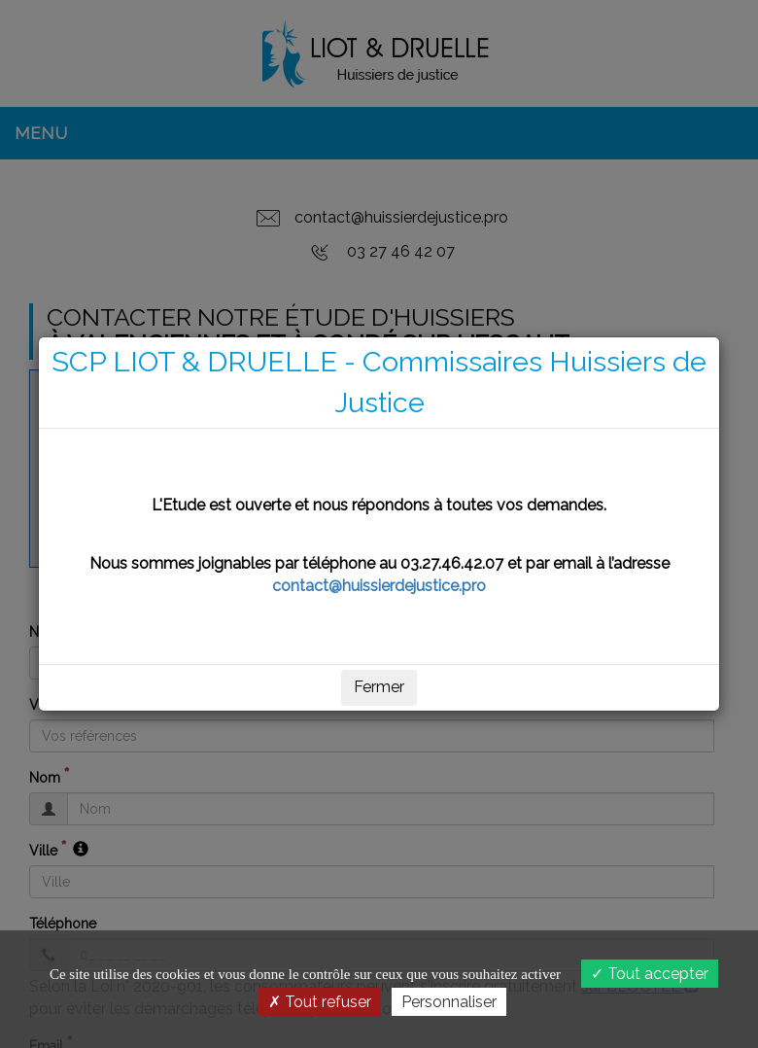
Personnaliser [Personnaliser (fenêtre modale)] (449, 1002)
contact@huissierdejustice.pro (379, 585)
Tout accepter (649, 973)
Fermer (379, 687)
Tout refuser (319, 1002)
